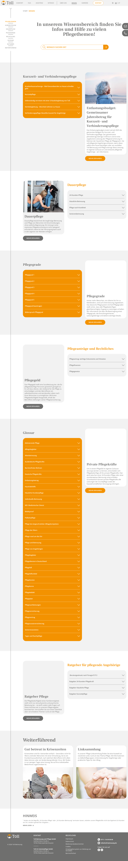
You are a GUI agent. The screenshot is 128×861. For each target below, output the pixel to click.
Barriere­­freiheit (71, 853)
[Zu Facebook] (99, 850)
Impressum (69, 839)
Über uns (63, 3)
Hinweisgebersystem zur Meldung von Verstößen (78, 850)
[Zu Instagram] (102, 850)
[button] (52, 87)
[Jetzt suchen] (106, 47)
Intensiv (51, 3)
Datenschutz (70, 841)
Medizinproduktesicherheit (75, 844)
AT (119, 3)
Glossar (11, 40)
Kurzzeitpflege (10, 25)
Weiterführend (10, 48)
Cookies (68, 846)
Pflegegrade (10, 33)
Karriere (85, 3)
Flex (29, 3)
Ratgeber (10, 44)
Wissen (74, 3)
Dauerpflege (10, 29)
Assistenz (39, 3)
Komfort (19, 3)
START (25, 11)
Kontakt (98, 3)
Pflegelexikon (10, 21)
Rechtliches (10, 36)
